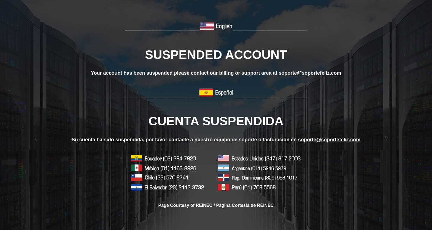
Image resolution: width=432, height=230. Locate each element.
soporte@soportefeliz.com (310, 73)
